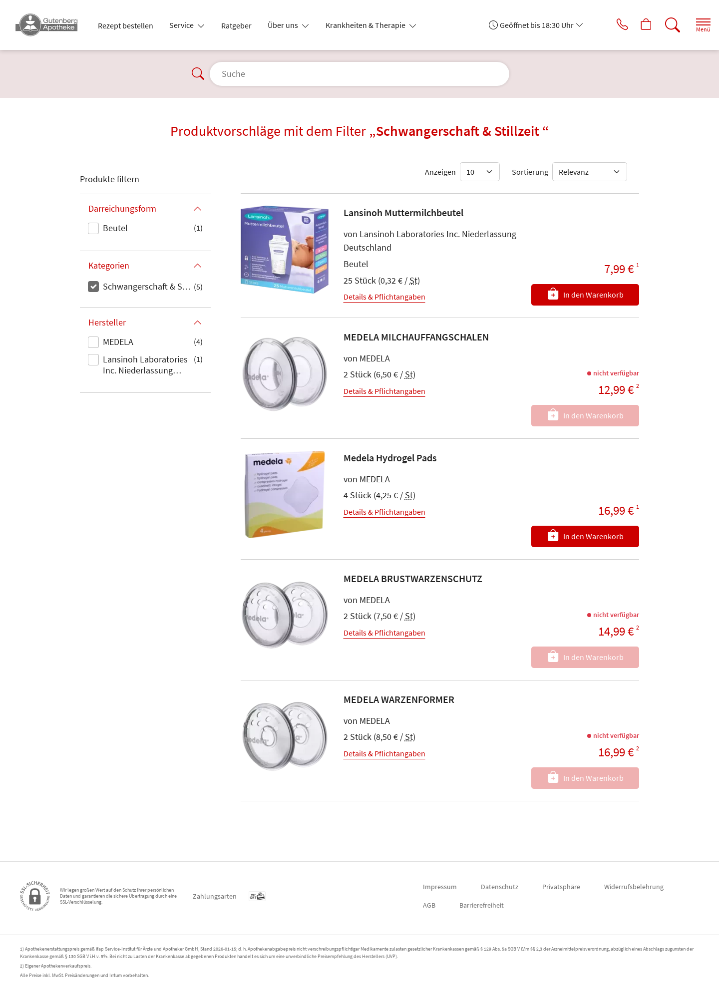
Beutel (115, 228)
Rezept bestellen (125, 25)
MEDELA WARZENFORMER (399, 699)
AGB (429, 905)
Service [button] (182, 25)
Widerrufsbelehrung (634, 886)
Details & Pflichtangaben (384, 297)
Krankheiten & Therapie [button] (366, 25)
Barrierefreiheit (481, 905)
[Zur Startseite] (50, 25)
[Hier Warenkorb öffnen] (636, 25)
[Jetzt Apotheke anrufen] (608, 25)
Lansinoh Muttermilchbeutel (403, 212)
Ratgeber (236, 25)
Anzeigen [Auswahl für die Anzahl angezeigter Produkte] (440, 172)
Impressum (440, 886)
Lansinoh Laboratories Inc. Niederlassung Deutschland (145, 365)
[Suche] (664, 24)
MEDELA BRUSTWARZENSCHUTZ (413, 578)
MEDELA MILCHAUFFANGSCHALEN (416, 337)
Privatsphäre (561, 886)
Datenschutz (499, 886)
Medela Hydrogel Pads (390, 457)
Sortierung (530, 172)
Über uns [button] (284, 25)
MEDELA (118, 341)
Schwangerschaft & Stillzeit (148, 286)
